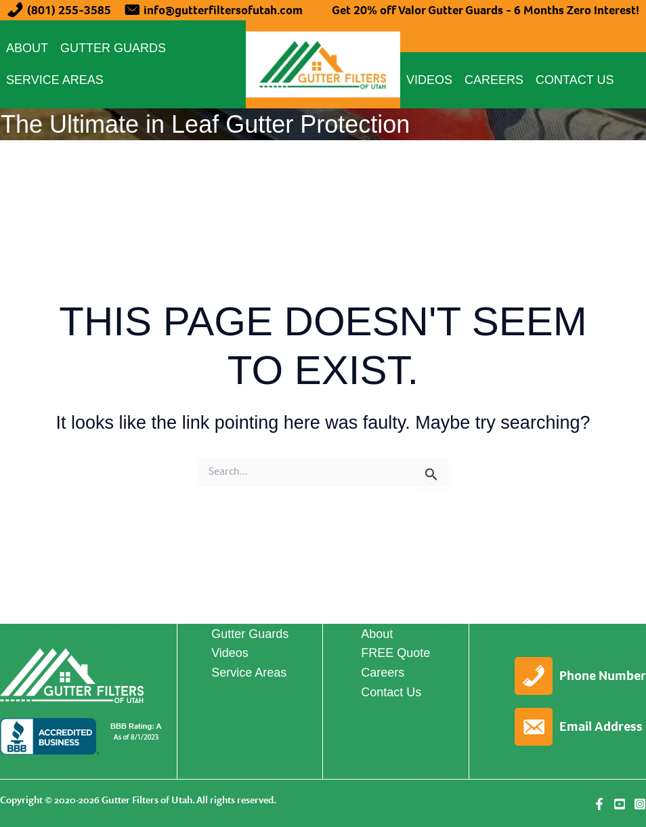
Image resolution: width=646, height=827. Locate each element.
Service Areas (55, 80)
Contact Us (574, 80)
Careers (494, 80)
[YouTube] (619, 804)
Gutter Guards (113, 48)
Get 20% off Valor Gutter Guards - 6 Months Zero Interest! (485, 10)
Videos (429, 80)
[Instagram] (640, 804)
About (27, 48)
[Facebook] (599, 804)
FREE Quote (395, 653)
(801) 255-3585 (69, 10)
